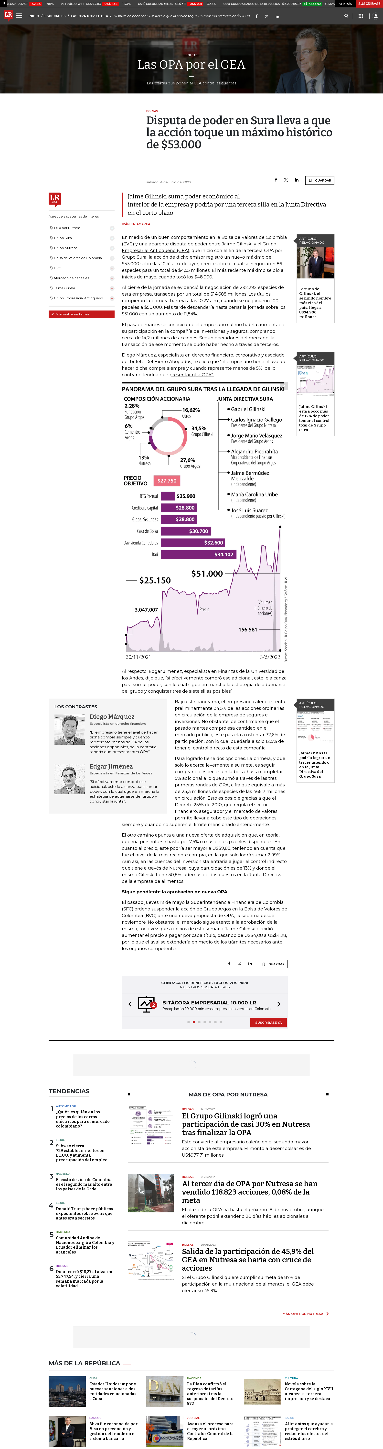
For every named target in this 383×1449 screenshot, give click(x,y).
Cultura (291, 1378)
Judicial (193, 1418)
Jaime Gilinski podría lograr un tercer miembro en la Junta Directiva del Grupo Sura (314, 765)
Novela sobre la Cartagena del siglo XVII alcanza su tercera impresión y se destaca (309, 1391)
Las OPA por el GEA (192, 64)
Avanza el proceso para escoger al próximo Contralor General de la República (210, 1431)
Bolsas (62, 1266)
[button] (128, 1004)
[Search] (346, 16)
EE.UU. (60, 1140)
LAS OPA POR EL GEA (89, 16)
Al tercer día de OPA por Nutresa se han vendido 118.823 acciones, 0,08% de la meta (250, 1192)
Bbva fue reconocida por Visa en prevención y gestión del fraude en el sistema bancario (113, 1431)
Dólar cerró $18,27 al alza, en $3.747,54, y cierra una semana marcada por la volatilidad (84, 1278)
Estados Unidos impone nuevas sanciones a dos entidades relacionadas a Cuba (112, 1391)
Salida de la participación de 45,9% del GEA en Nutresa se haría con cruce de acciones (248, 1260)
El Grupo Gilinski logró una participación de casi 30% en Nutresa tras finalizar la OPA (246, 1124)
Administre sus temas (70, 314)
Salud (289, 1418)
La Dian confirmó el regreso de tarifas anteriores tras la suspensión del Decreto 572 (210, 1394)
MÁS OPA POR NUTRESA (303, 1314)
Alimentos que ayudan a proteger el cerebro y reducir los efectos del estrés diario (309, 1431)
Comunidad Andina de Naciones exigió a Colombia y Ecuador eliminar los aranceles (85, 1245)
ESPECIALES (55, 16)
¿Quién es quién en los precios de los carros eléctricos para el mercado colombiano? (83, 1119)
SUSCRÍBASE (369, 3)
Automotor (66, 1106)
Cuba (93, 1378)
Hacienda (63, 1173)
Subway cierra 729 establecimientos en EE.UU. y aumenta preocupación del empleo (81, 1153)
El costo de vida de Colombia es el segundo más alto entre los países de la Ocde (84, 1184)
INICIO (34, 16)
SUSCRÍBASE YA (268, 1022)
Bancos (95, 1418)
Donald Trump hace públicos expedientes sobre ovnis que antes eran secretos (84, 1213)
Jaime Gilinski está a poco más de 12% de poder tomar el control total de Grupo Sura (314, 418)
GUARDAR (320, 180)
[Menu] (20, 15)
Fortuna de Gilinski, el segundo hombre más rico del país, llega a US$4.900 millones (315, 303)
